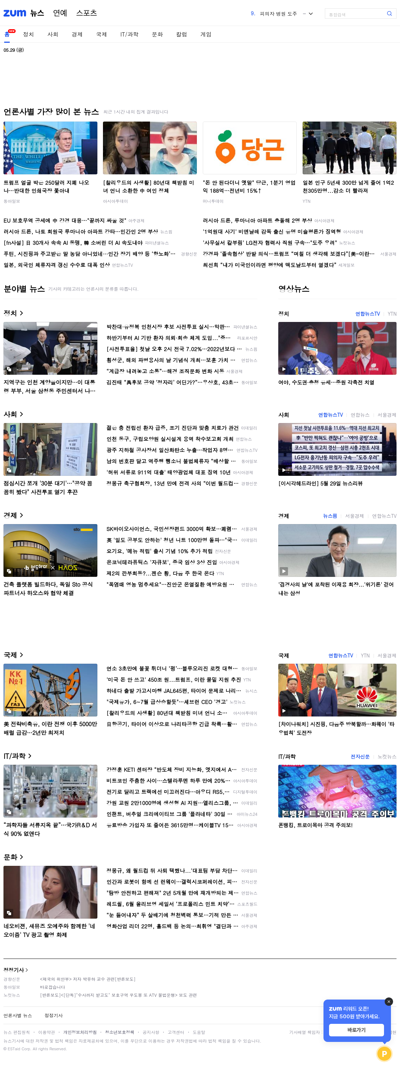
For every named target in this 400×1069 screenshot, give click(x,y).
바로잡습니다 (52, 987)
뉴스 (37, 13)
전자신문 (360, 756)
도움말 (199, 1032)
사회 (52, 34)
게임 (205, 34)
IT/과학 (129, 34)
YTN (307, 201)
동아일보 (11, 201)
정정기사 (13, 969)
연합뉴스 (360, 414)
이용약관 (46, 1032)
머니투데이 (213, 201)
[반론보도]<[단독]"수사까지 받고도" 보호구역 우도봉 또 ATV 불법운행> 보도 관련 (118, 995)
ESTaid (14, 1048)
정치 (28, 34)
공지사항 (151, 1032)
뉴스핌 (330, 515)
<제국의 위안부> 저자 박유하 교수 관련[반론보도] (88, 979)
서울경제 (387, 414)
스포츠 (86, 13)
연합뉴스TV (367, 313)
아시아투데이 (115, 201)
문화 (157, 34)
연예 (60, 13)
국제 (101, 34)
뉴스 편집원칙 (16, 1032)
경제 (77, 34)
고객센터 (176, 1032)
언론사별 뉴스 (17, 1015)
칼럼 (181, 34)
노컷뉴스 (387, 756)
